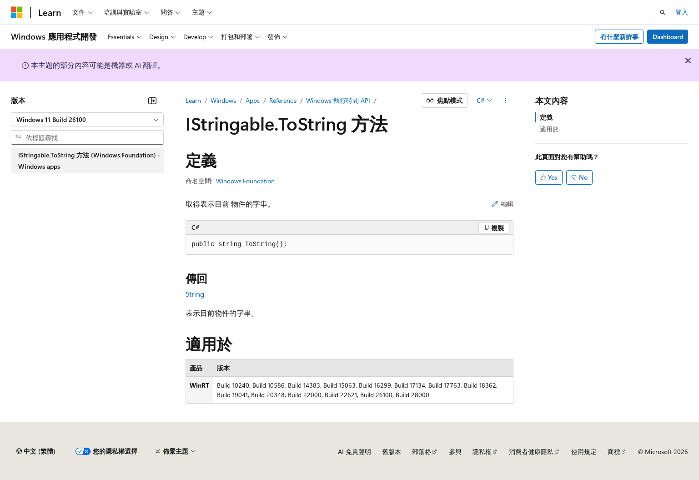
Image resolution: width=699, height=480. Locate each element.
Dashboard (668, 36)
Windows (223, 100)
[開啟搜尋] (663, 12)
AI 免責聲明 (354, 451)
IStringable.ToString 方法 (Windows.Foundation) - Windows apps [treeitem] (89, 161)
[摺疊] (152, 100)
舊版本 (391, 451)
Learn (193, 100)
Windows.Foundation (245, 181)
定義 (546, 117)
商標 (614, 451)
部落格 (421, 451)
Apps (253, 100)
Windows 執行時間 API (338, 100)
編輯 (502, 203)
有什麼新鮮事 (619, 36)
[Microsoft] (17, 12)
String (195, 293)
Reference (283, 100)
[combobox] (87, 119)
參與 (455, 451)
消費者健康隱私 (531, 451)
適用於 (549, 129)
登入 (681, 12)
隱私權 (482, 451)
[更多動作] (505, 100)
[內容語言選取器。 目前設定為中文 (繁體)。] (36, 451)
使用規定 (584, 451)
